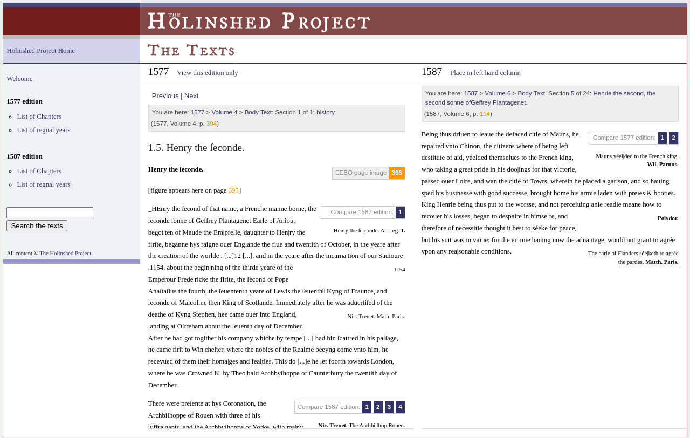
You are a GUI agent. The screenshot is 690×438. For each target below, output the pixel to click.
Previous (165, 96)
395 (397, 172)
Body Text (258, 112)
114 (485, 114)
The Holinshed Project (65, 253)
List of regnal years (43, 130)
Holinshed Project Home (40, 50)
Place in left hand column (485, 73)
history (325, 112)
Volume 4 (225, 112)
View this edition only (207, 73)
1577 (198, 112)
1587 (471, 93)
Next (191, 96)
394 (211, 123)
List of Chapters (39, 116)
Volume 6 (497, 93)
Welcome (19, 79)
